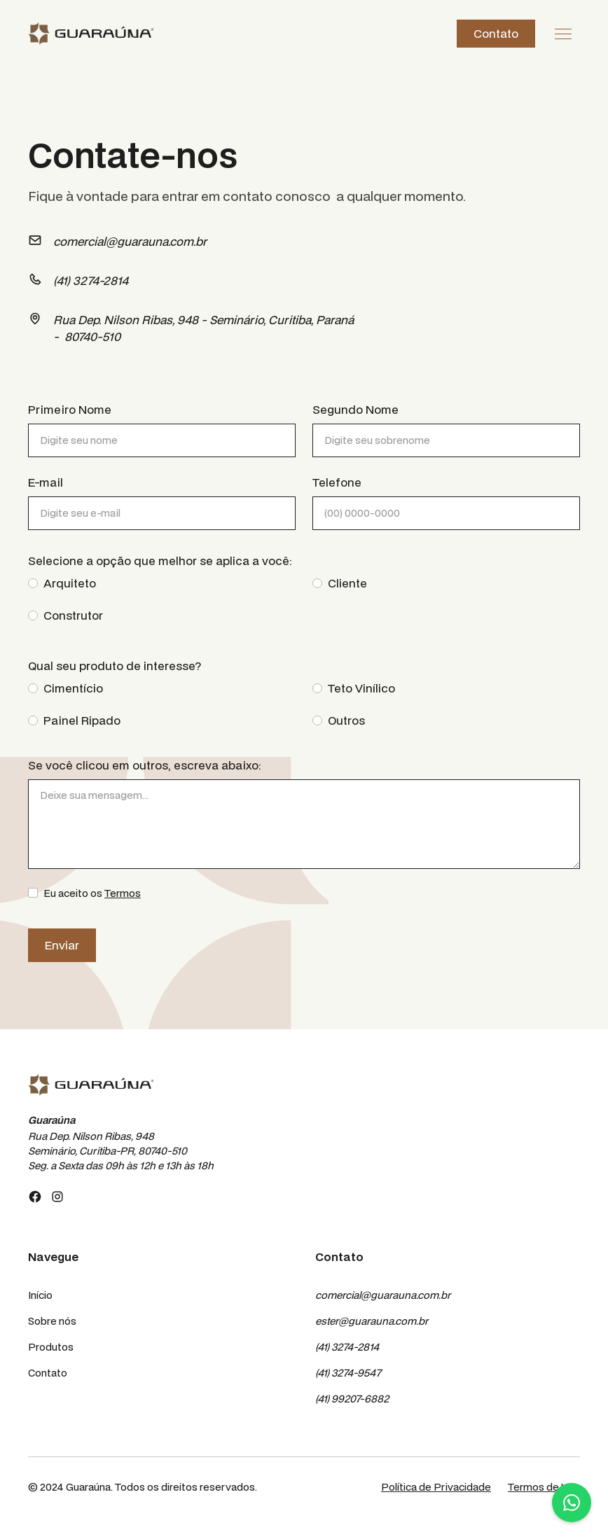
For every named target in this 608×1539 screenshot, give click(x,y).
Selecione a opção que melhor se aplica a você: (160, 560)
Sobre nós (52, 1321)
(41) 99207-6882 (352, 1398)
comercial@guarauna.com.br (382, 1295)
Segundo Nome (355, 409)
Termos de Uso (544, 1486)
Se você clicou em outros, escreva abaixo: (144, 765)
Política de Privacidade (436, 1486)
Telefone (336, 482)
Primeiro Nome (69, 409)
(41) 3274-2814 (347, 1346)
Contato (496, 33)
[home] (90, 33)
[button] (563, 33)
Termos (122, 893)
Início (40, 1295)
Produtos (51, 1346)
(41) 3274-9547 (348, 1372)
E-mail (45, 482)
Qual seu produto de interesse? (114, 665)
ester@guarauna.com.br (371, 1321)
